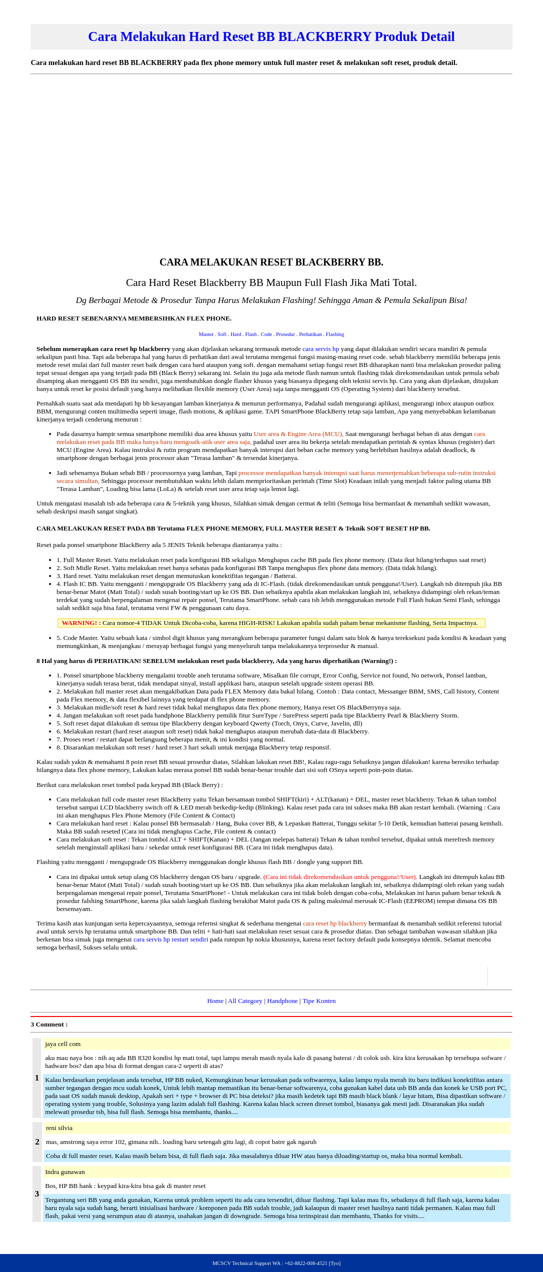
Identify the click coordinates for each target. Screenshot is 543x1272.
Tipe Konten (319, 1000)
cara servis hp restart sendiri (171, 939)
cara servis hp (320, 348)
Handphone (282, 1000)
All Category (245, 1000)
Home (215, 1000)
